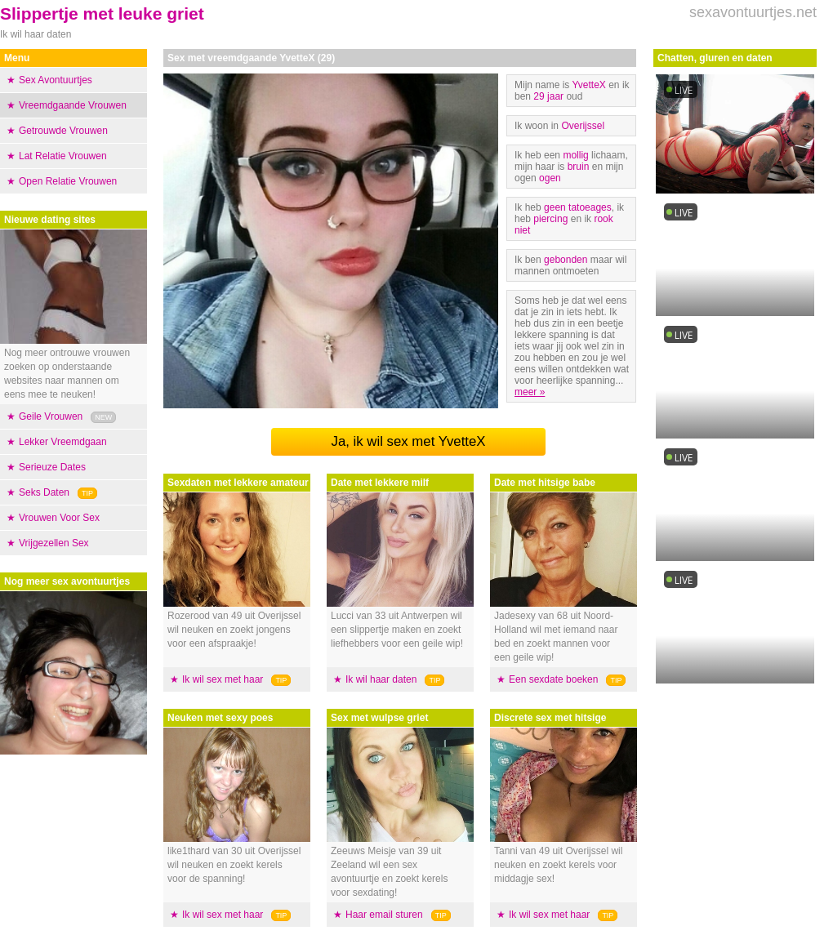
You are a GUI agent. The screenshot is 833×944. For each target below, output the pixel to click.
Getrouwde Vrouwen (63, 130)
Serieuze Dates (52, 467)
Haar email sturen (384, 914)
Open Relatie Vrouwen (68, 181)
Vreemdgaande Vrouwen (73, 105)
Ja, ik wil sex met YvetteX (408, 441)
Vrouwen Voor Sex (59, 517)
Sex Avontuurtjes (55, 80)
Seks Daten (44, 492)
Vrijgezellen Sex (54, 543)
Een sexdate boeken (553, 679)
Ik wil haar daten (380, 679)
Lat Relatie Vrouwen (63, 156)
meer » (529, 392)
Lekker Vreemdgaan (63, 442)
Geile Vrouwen (50, 416)
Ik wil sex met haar (222, 679)
